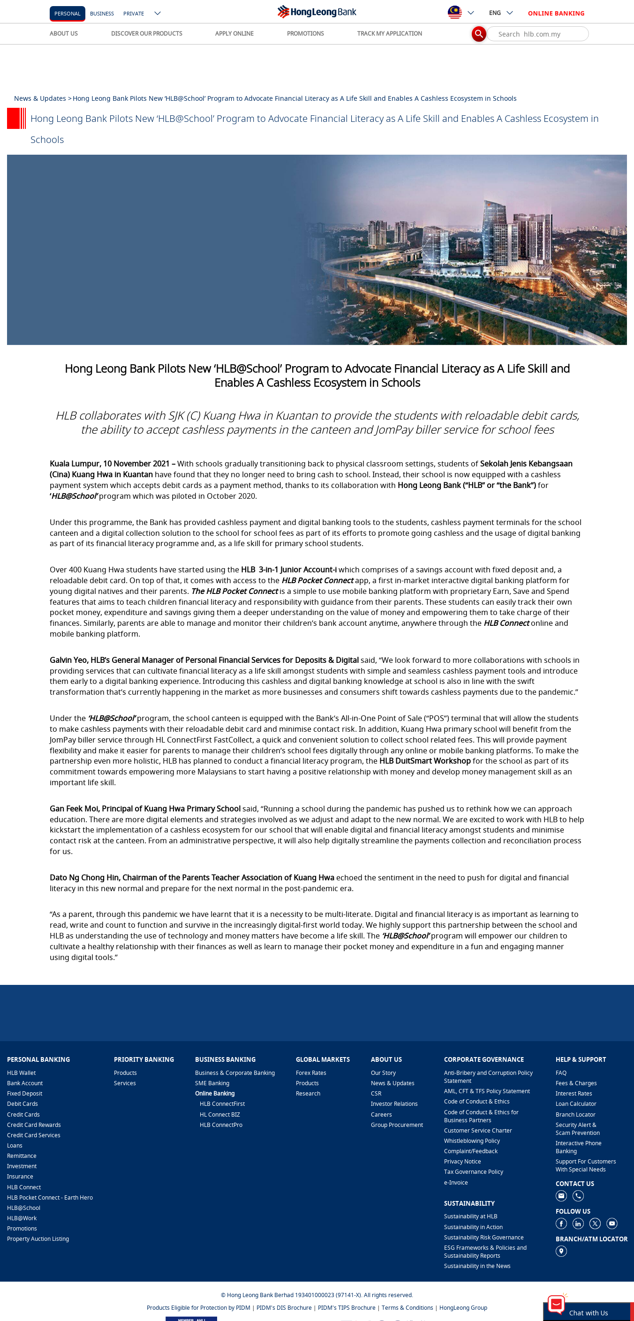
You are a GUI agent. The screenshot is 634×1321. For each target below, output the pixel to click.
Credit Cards (23, 1114)
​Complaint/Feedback (471, 1151)
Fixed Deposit (24, 1093)
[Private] (133, 12)
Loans (15, 1145)
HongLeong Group (463, 1308)
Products (125, 1073)
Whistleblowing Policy (472, 1141)
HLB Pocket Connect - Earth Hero (50, 1197)
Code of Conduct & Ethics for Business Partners (481, 1116)
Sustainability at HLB (471, 1216)
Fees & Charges (576, 1083)
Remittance (22, 1156)
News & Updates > (43, 98)
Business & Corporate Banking (235, 1073)
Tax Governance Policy (473, 1172)
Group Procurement (397, 1125)
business (102, 13)
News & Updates (393, 1083)
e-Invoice (456, 1182)
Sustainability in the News (477, 1266)
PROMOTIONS (305, 34)
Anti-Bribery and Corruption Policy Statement (488, 1077)
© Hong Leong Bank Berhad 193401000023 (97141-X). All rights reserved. (317, 1295)
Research (308, 1093)
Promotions (22, 1228)
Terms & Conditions (407, 1308)
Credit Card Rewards (34, 1125)
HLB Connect (24, 1187)
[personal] (67, 12)
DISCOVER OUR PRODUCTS (146, 34)
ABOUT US (64, 34)
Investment (22, 1166)
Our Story (383, 1073)
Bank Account (25, 1083)
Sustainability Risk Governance (484, 1237)
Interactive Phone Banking (579, 1147)
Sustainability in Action (473, 1227)
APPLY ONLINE (234, 34)
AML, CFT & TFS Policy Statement (487, 1091)
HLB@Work (22, 1218)
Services (125, 1083)
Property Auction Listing (38, 1239)
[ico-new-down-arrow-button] (158, 14)
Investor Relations (394, 1104)
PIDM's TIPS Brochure (347, 1308)
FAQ (561, 1073)
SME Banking (212, 1083)
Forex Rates (311, 1073)
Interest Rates (574, 1093)
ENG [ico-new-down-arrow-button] (501, 12)
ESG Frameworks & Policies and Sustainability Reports (485, 1252)
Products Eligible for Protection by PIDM (198, 1308)
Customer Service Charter (478, 1130)
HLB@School (23, 1208)
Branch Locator (576, 1114)
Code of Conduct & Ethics (477, 1101)
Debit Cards (22, 1104)
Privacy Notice (462, 1161)
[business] (102, 12)
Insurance (20, 1176)
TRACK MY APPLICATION (389, 34)
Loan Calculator (576, 1104)
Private (133, 13)
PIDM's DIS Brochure (284, 1308)
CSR (376, 1093)
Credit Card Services (33, 1135)
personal (67, 13)
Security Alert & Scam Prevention (578, 1129)
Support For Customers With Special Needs (586, 1165)
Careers (381, 1114)
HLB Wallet (21, 1073)
